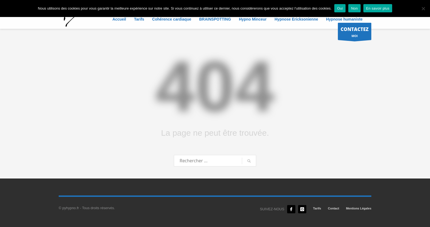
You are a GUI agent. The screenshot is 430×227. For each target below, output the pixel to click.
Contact (333, 208)
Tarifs (317, 208)
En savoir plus (377, 8)
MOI (354, 32)
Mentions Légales (358, 208)
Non (354, 8)
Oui (340, 8)
